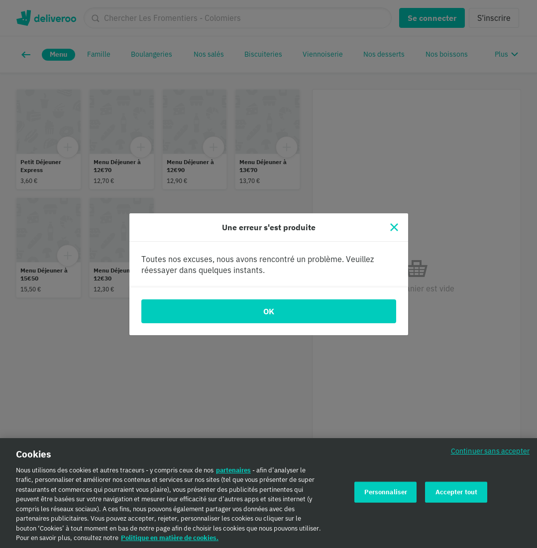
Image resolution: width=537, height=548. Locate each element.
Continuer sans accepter (490, 454)
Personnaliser (386, 495)
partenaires (233, 473)
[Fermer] (394, 227)
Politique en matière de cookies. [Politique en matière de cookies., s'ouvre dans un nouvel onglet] (169, 542)
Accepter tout (456, 495)
